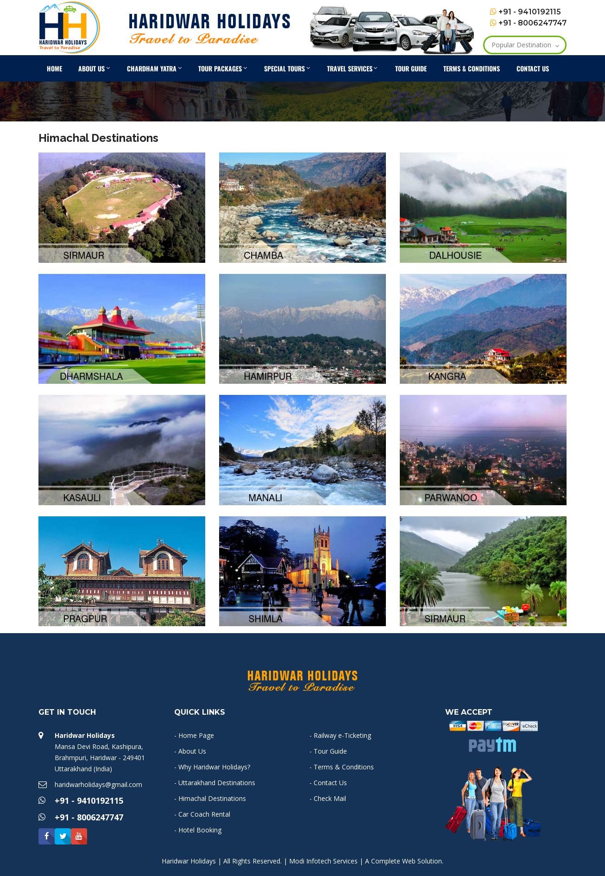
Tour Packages (224, 67)
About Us (96, 67)
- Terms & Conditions (341, 766)
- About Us (190, 751)
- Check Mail (327, 798)
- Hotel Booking (197, 829)
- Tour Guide (328, 751)
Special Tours (289, 67)
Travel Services (354, 67)
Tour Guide (411, 68)
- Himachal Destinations (210, 798)
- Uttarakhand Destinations (214, 782)
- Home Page (194, 735)
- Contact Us (328, 782)
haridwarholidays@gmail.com (98, 784)
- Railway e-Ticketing (340, 735)
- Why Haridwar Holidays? (212, 766)
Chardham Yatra (156, 67)
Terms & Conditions (471, 68)
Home (54, 68)
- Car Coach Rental (202, 814)
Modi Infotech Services (323, 861)
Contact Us (533, 68)
